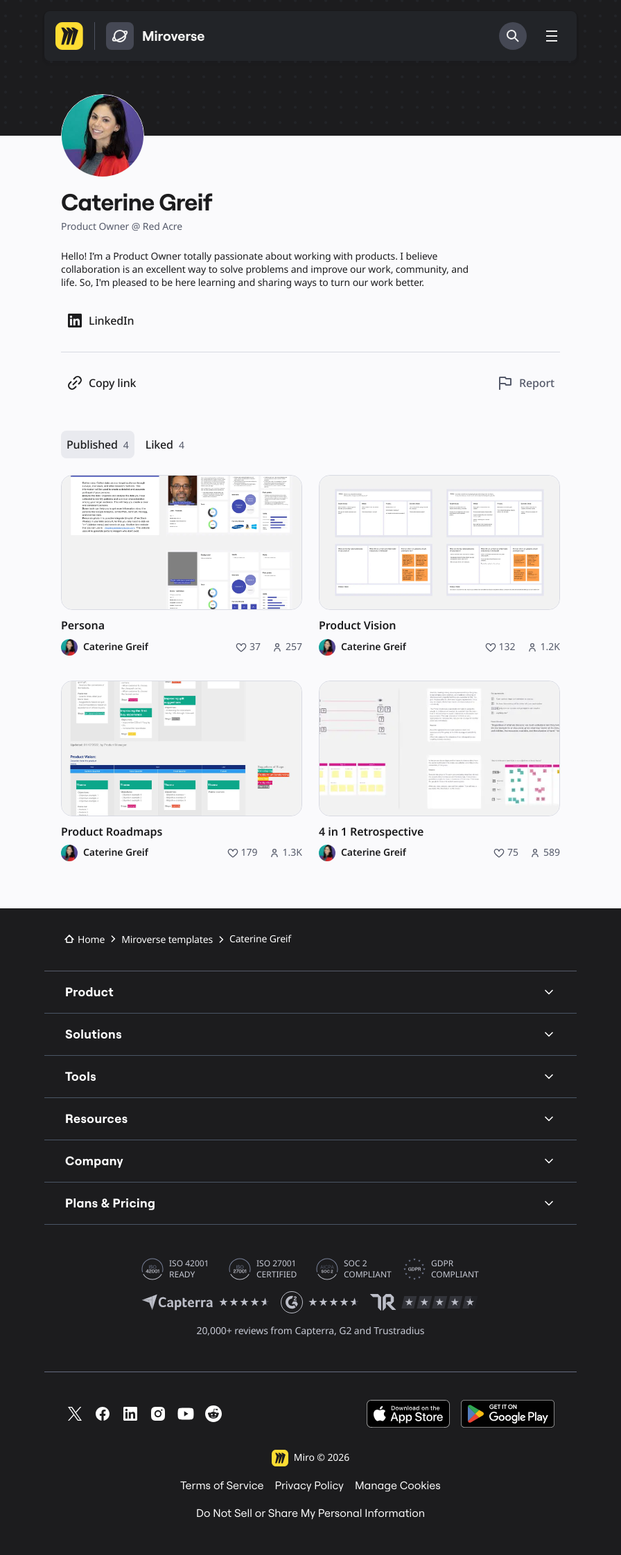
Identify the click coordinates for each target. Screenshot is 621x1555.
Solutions (310, 1034)
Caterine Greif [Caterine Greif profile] (115, 647)
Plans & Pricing (310, 1203)
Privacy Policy (309, 1486)
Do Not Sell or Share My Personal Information (310, 1513)
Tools (310, 1076)
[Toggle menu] (552, 36)
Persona (83, 625)
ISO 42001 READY (189, 1269)
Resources (310, 1118)
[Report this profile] (525, 383)
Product (310, 992)
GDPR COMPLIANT (455, 1269)
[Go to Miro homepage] (69, 36)
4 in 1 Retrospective (371, 832)
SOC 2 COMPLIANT (368, 1269)
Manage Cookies (398, 1486)
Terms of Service (221, 1486)
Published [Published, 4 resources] (98, 445)
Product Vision (357, 625)
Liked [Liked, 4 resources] (165, 445)
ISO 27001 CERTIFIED (276, 1269)
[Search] (513, 36)
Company (310, 1161)
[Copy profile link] (101, 383)
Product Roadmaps (111, 832)
